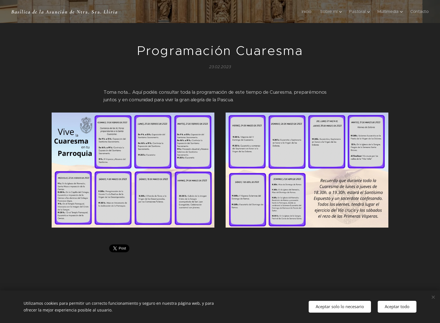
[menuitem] (305, 11)
